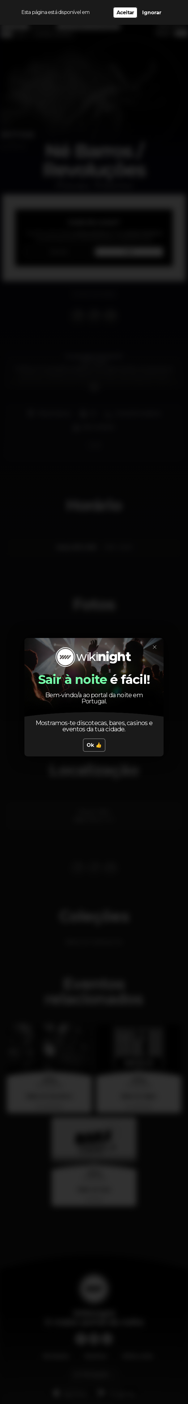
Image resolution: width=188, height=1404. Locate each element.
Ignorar (151, 13)
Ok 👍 (94, 745)
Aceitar (125, 13)
